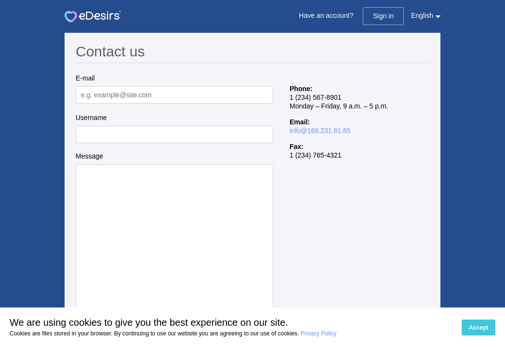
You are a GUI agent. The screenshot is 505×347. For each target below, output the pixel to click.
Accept (478, 327)
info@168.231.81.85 (320, 130)
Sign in (383, 16)
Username (91, 117)
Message (89, 156)
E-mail (85, 78)
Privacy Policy (319, 333)
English (422, 15)
